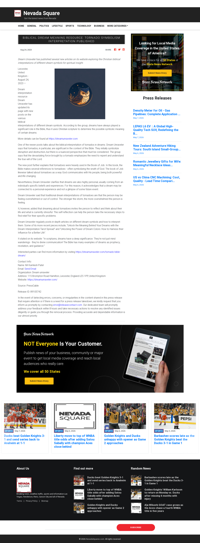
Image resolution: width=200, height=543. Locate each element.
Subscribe (135, 527)
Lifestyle (57, 26)
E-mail (48, 527)
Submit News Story (157, 73)
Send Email (30, 268)
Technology (84, 26)
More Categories (116, 26)
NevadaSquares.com (95, 539)
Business (99, 26)
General (31, 26)
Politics (44, 26)
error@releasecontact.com (67, 304)
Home (22, 25)
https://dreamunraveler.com (63, 138)
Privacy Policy (31, 501)
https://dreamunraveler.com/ (42, 279)
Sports (70, 26)
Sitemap (44, 501)
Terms (19, 501)
